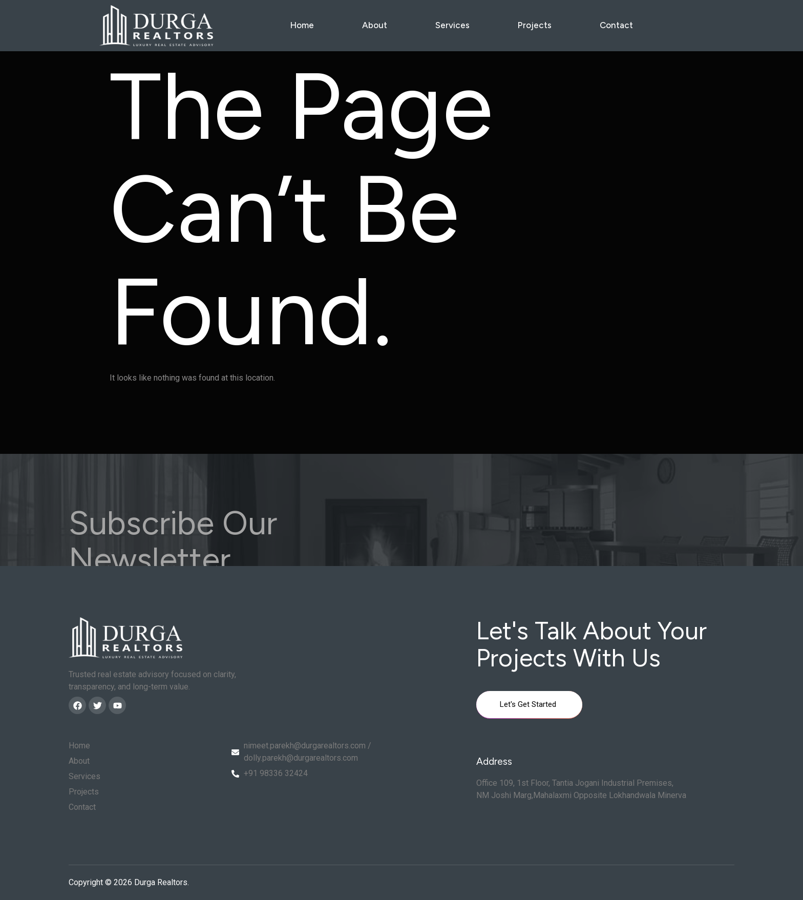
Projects (534, 25)
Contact (616, 25)
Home (302, 25)
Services (452, 25)
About (374, 25)
